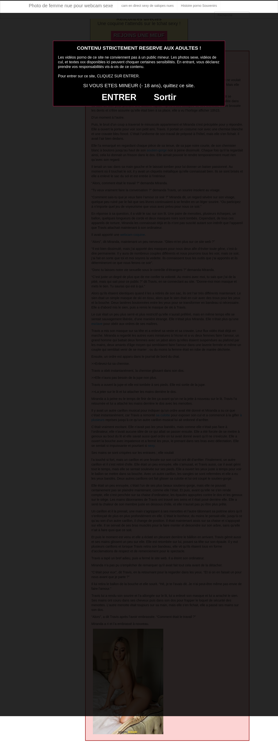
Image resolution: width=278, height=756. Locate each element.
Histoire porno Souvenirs (199, 6)
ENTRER (119, 97)
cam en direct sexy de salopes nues (148, 6)
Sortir (165, 97)
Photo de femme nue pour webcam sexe (71, 5)
